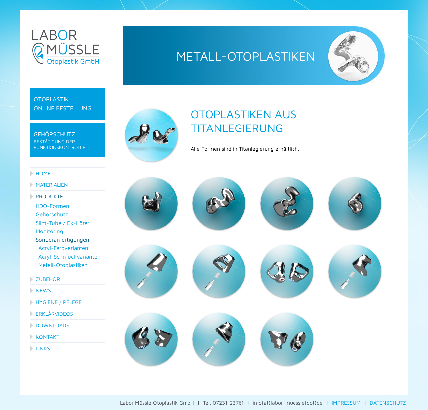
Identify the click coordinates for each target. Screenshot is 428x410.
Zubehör (48, 279)
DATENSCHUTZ (388, 403)
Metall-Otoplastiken (63, 265)
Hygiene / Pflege (58, 302)
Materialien (52, 185)
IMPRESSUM (346, 403)
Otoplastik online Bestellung (62, 104)
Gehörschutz (67, 140)
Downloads (52, 325)
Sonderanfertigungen (62, 239)
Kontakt (47, 337)
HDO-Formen (52, 206)
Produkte (49, 196)
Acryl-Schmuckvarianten (69, 256)
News (43, 290)
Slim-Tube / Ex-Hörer (62, 223)
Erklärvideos (54, 314)
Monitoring (49, 231)
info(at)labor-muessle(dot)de (288, 403)
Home (43, 173)
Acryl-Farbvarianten (63, 248)
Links (43, 348)
